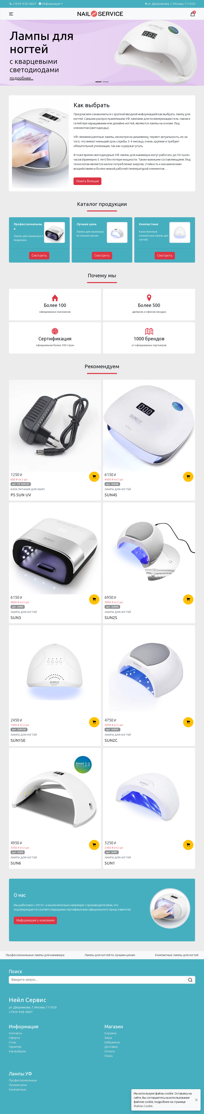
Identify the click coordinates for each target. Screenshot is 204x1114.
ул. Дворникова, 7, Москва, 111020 (169, 4)
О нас (12, 1042)
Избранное (112, 1042)
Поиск (108, 1056)
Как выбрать (17, 1051)
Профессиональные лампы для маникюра (35, 955)
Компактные (17, 1089)
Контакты (15, 1033)
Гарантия (15, 1047)
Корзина (110, 1033)
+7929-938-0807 (22, 4)
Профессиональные (23, 1080)
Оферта (14, 1038)
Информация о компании (35, 920)
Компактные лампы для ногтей (176, 955)
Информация (49, 4)
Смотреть (39, 255)
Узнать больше (87, 181)
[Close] (196, 1100)
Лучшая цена (18, 1085)
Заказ (108, 1038)
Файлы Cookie (143, 1106)
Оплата (109, 1051)
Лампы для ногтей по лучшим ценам (109, 955)
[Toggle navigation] (11, 14)
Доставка (111, 1047)
